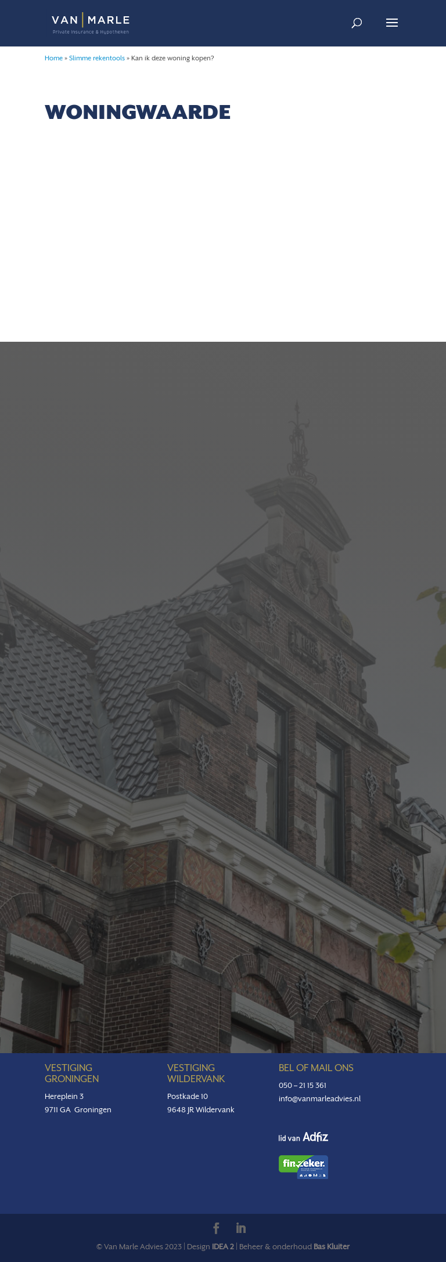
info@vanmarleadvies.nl (320, 1098)
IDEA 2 (223, 1246)
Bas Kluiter (332, 1246)
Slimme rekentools (97, 58)
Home (54, 58)
